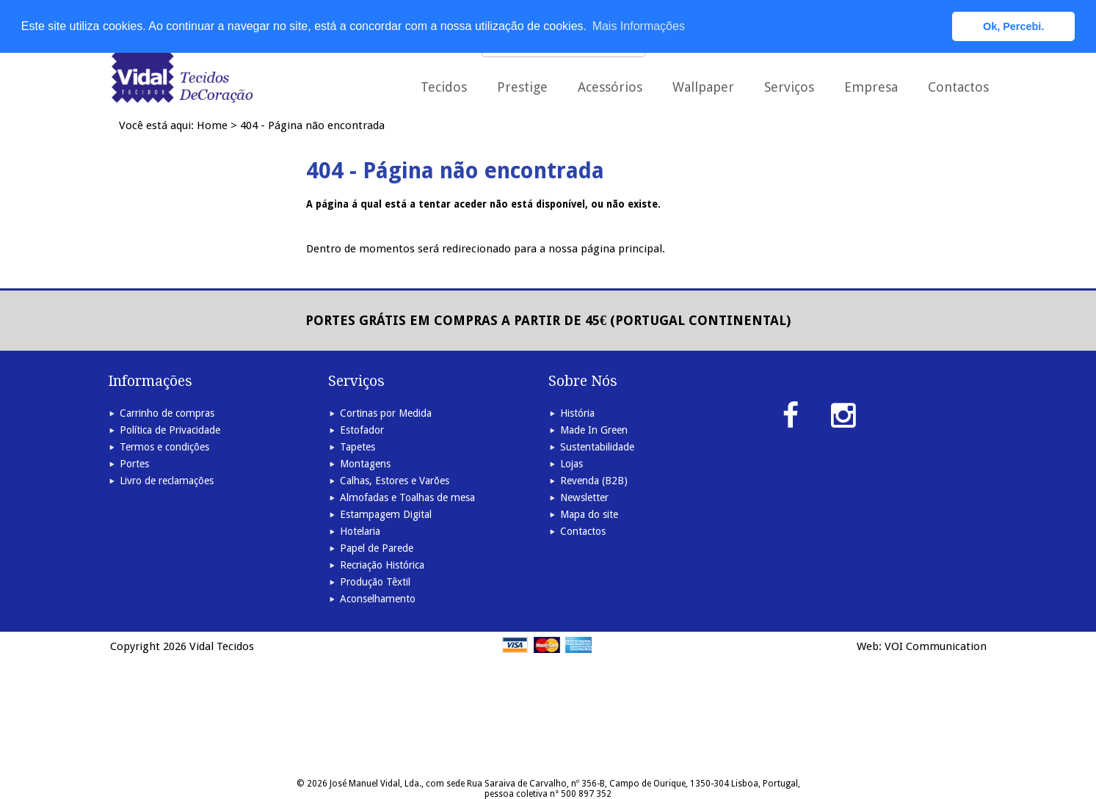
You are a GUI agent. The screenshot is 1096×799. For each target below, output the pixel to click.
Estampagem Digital (386, 514)
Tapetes (357, 447)
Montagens (365, 464)
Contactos (958, 87)
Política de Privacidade (170, 430)
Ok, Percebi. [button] (1013, 26)
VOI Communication (936, 646)
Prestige (522, 87)
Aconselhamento (377, 599)
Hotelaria (360, 531)
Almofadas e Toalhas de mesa (407, 497)
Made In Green (594, 430)
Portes (134, 464)
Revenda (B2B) (594, 480)
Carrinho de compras (167, 413)
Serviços (789, 87)
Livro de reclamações (167, 480)
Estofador (362, 430)
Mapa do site (589, 514)
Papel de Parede (376, 548)
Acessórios (610, 87)
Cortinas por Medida (386, 413)
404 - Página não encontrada (312, 125)
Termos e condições (164, 447)
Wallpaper (703, 87)
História (577, 413)
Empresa (871, 87)
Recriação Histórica (382, 565)
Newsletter (584, 497)
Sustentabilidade (597, 447)
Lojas (571, 464)
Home (212, 125)
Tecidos (444, 87)
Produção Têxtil (375, 582)
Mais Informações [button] (638, 26)
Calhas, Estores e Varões (394, 480)
